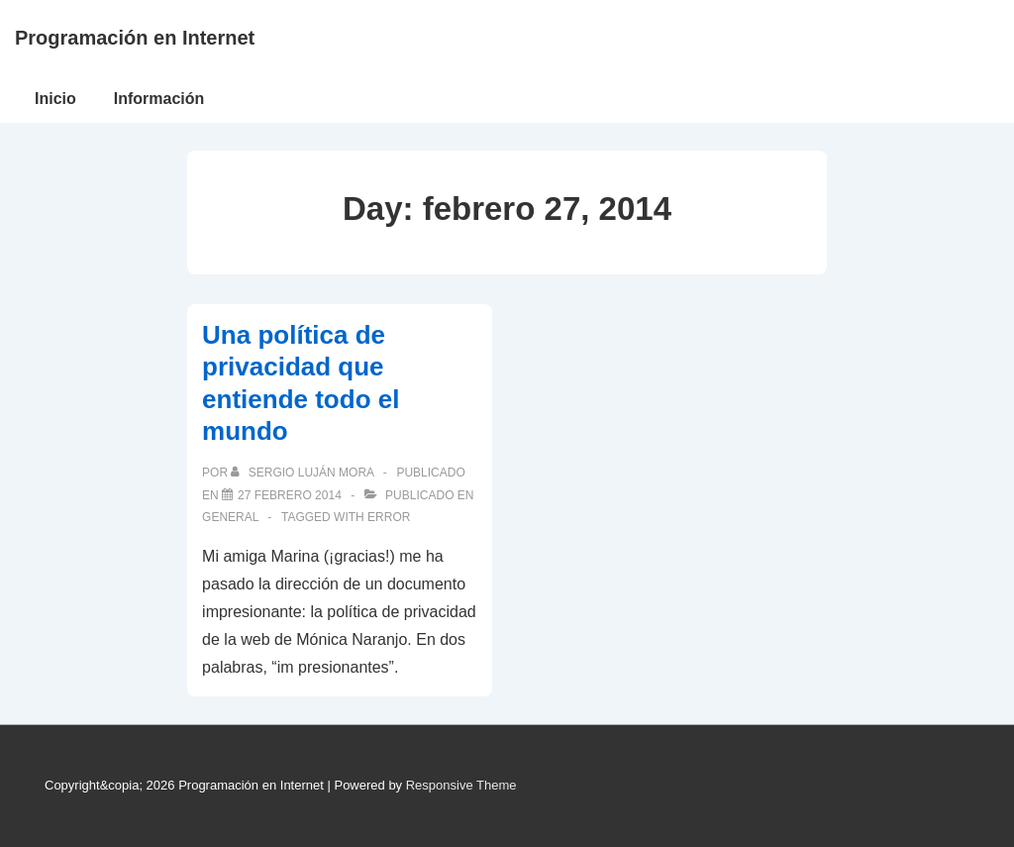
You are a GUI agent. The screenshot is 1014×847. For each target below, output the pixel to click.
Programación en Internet (134, 38)
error (388, 517)
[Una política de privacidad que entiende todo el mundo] (290, 495)
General (230, 517)
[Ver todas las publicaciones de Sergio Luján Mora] (303, 472)
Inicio (55, 98)
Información (159, 98)
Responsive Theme (461, 785)
